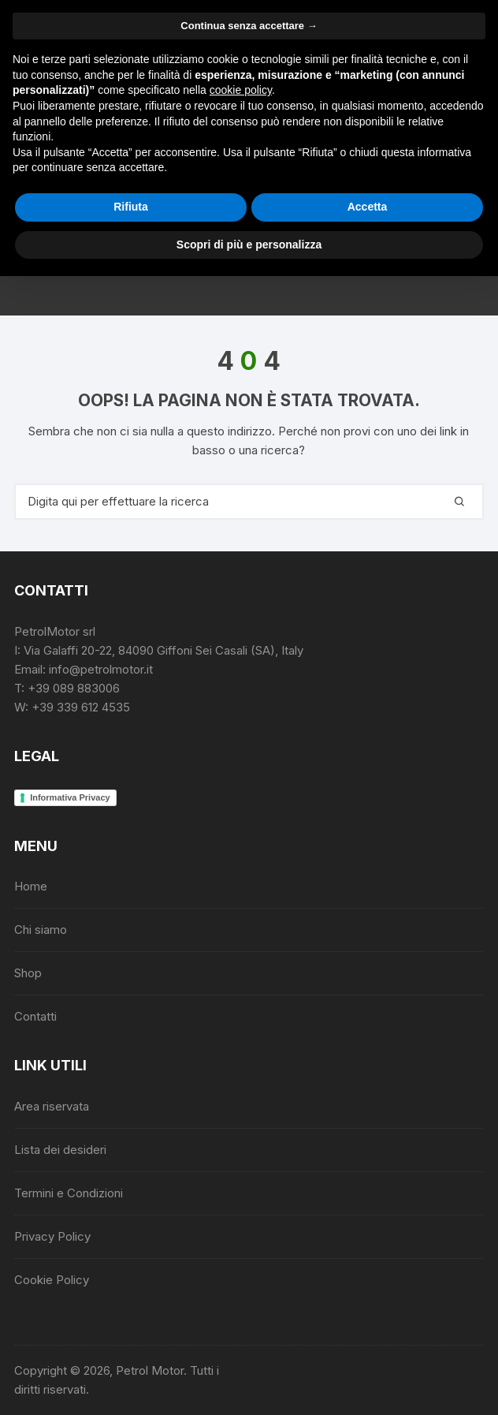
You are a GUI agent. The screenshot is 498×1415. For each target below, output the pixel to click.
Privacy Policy (52, 1236)
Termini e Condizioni (68, 1192)
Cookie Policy (51, 1279)
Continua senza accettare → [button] (248, 26)
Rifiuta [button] (130, 206)
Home (30, 886)
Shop (28, 972)
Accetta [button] (367, 206)
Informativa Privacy (70, 797)
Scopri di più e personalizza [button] (249, 244)
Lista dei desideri (60, 1149)
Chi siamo (40, 929)
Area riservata (51, 1106)
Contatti (35, 1016)
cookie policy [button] (241, 90)
